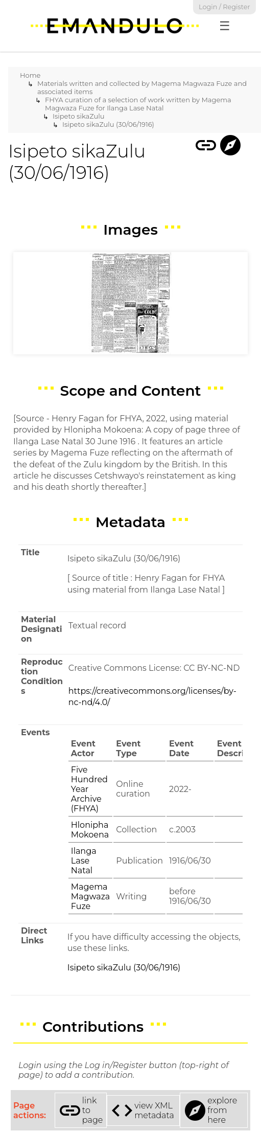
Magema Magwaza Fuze (90, 896)
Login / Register (224, 7)
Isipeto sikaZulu (79, 116)
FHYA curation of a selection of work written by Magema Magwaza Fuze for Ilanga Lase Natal (138, 104)
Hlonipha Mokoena (90, 830)
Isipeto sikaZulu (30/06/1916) (108, 124)
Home (30, 75)
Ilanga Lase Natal (84, 860)
